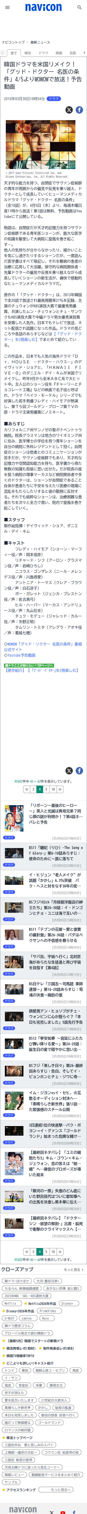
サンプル (11, 1482)
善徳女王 (56, 1385)
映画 (59, 53)
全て (14, 53)
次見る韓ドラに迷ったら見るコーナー (32, 1467)
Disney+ (69, 1303)
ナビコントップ (13, 42)
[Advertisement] (43, 26)
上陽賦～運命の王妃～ (21, 1452)
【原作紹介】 (15, 670)
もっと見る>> (56, 1489)
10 (72, 789)
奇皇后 (23, 1385)
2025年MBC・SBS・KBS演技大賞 (26, 1296)
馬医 (75, 1370)
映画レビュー (14, 1475)
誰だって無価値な (18, 1422)
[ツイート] (69, 110)
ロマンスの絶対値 (18, 1430)
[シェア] (79, 110)
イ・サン (11, 1378)
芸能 (73, 53)
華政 (25, 1370)
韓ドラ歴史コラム (18, 1325)
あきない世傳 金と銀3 (62, 1288)
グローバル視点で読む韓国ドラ (27, 1333)
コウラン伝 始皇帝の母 (62, 1452)
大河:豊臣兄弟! (47, 1281)
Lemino (28, 1318)
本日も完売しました (19, 1415)
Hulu (47, 1318)
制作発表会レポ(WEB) (58, 1348)
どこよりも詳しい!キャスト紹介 (30, 1363)
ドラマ (43, 53)
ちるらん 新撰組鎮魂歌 (22, 1288)
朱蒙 (39, 1385)
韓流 (28, 53)
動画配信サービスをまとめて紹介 (56, 1475)
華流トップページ (19, 1437)
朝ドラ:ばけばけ (17, 1281)
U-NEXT (9, 1318)
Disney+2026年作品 (20, 1311)
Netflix (12, 1303)
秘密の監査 (63, 1407)
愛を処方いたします (19, 1400)
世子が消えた (14, 1393)
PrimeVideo (49, 1311)
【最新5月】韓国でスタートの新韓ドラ (34, 1341)
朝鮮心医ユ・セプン (50, 1370)
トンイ (9, 1370)
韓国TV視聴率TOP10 (20, 1356)
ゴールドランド (49, 1422)
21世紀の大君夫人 (54, 1400)
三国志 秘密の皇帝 (18, 1460)
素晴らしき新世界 (18, 1407)
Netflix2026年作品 (42, 1303)
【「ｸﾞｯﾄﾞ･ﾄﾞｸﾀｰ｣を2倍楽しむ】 (53, 670)
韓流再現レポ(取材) (21, 1348)
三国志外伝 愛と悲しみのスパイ (29, 1445)
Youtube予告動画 (21, 655)
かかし (43, 1407)
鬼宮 (8, 1385)
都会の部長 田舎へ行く (58, 1415)
